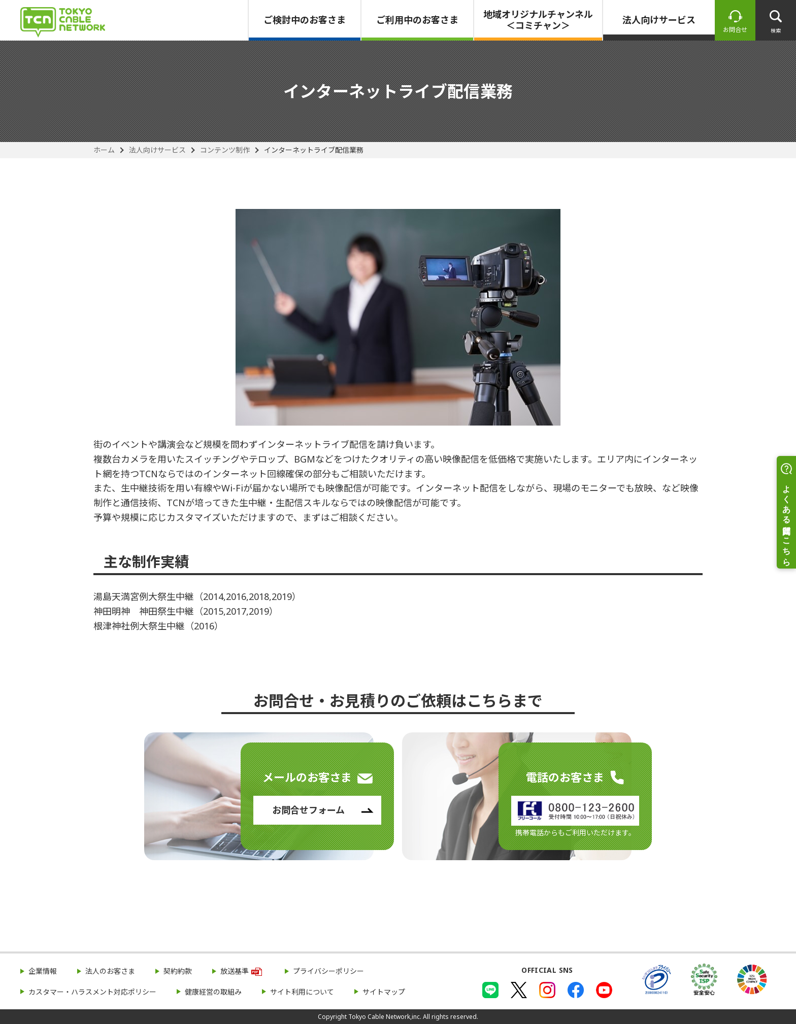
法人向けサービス (658, 20)
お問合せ (735, 29)
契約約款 (177, 971)
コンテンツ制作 (225, 150)
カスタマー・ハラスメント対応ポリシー (92, 992)
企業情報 (42, 971)
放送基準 (234, 971)
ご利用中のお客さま (417, 20)
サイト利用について (302, 992)
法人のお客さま (110, 971)
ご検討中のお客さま (304, 20)
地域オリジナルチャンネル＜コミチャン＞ (538, 19)
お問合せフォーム (308, 810)
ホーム (104, 150)
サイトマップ (383, 992)
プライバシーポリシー (328, 971)
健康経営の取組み (213, 992)
